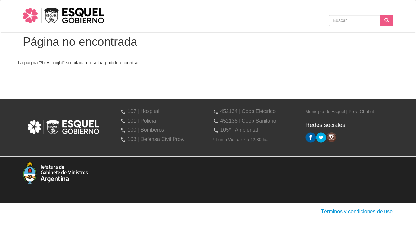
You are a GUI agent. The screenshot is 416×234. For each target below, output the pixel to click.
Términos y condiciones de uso (357, 211)
